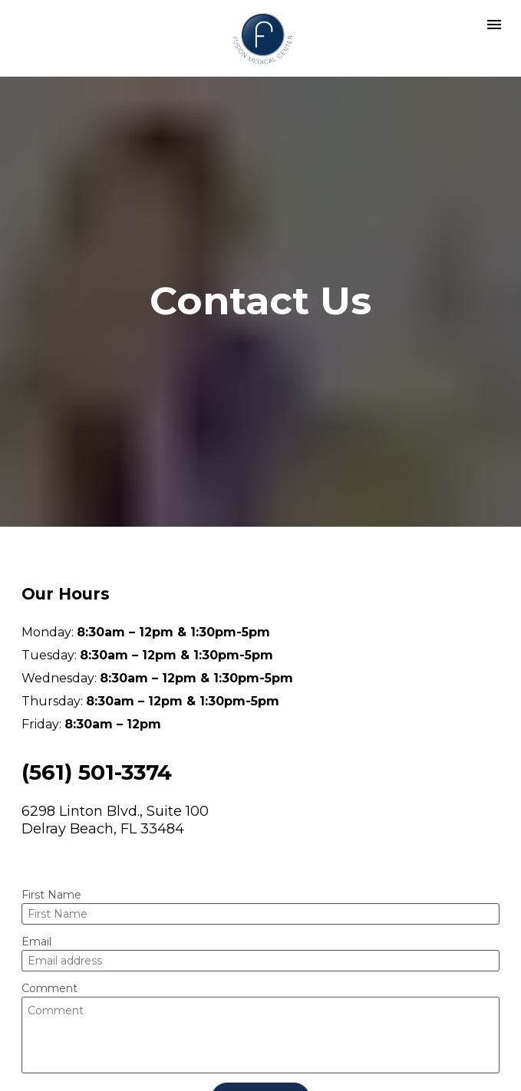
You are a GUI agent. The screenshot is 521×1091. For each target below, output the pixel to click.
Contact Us (260, 1051)
